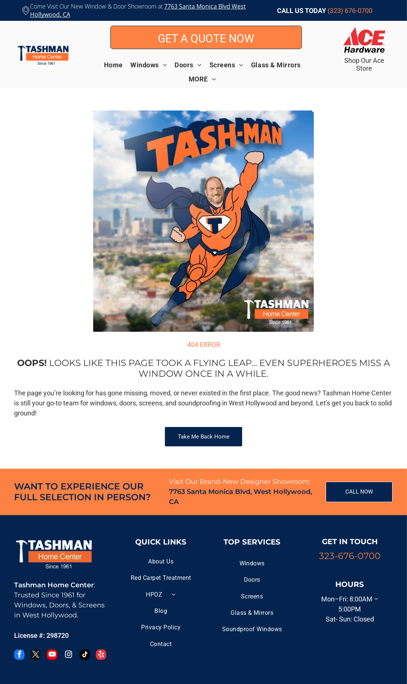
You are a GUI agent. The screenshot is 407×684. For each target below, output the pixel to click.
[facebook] (19, 655)
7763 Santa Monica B (193, 6)
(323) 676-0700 (350, 11)
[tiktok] (84, 655)
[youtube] (52, 655)
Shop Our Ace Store (364, 64)
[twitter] (35, 655)
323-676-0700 (350, 555)
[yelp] (101, 655)
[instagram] (68, 655)
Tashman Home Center (54, 585)
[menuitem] (117, 65)
